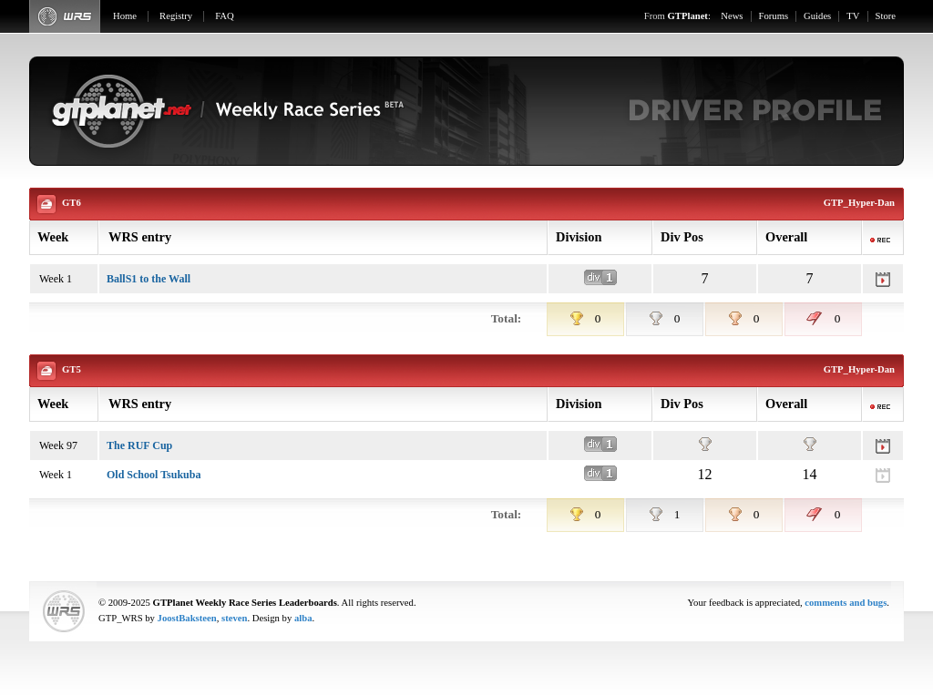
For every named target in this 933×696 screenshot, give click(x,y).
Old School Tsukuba (153, 474)
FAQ (224, 16)
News (732, 16)
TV (852, 16)
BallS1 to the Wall (148, 278)
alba (303, 618)
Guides (817, 16)
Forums (774, 16)
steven (234, 618)
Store (886, 16)
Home (125, 16)
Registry (175, 16)
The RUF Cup (139, 445)
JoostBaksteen (187, 618)
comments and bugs (846, 603)
